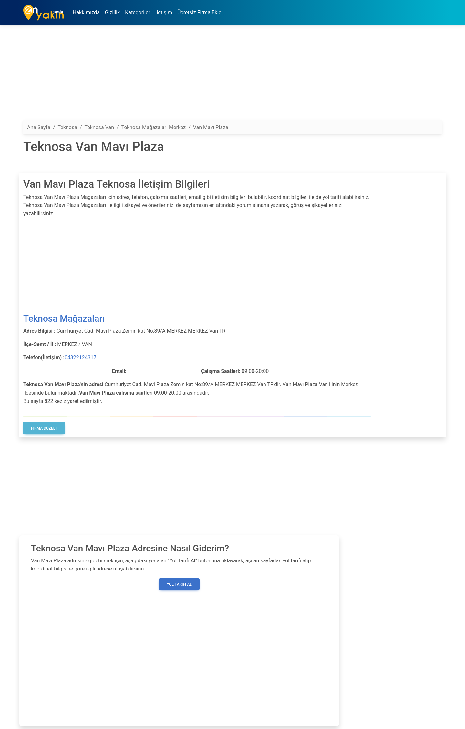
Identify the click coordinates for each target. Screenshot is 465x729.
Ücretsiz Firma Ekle (199, 12)
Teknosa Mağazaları (64, 318)
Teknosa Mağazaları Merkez (153, 127)
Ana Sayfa (38, 127)
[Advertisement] (217, 75)
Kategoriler (137, 12)
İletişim (163, 12)
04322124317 (81, 357)
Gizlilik (112, 12)
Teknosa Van (99, 127)
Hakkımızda (86, 12)
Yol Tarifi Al (179, 584)
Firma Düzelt (44, 428)
